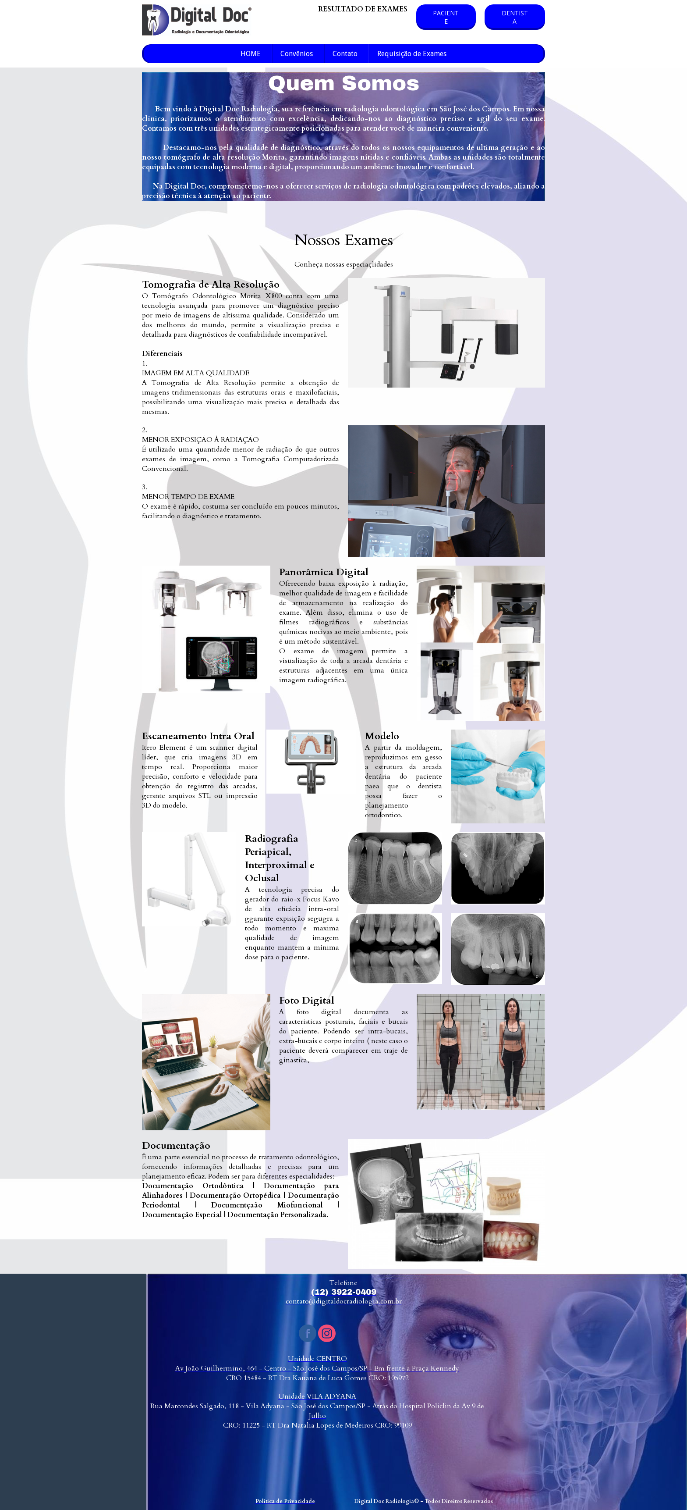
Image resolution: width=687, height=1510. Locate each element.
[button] (446, 17)
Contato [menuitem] (345, 54)
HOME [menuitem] (251, 54)
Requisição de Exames (411, 54)
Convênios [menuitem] (296, 54)
